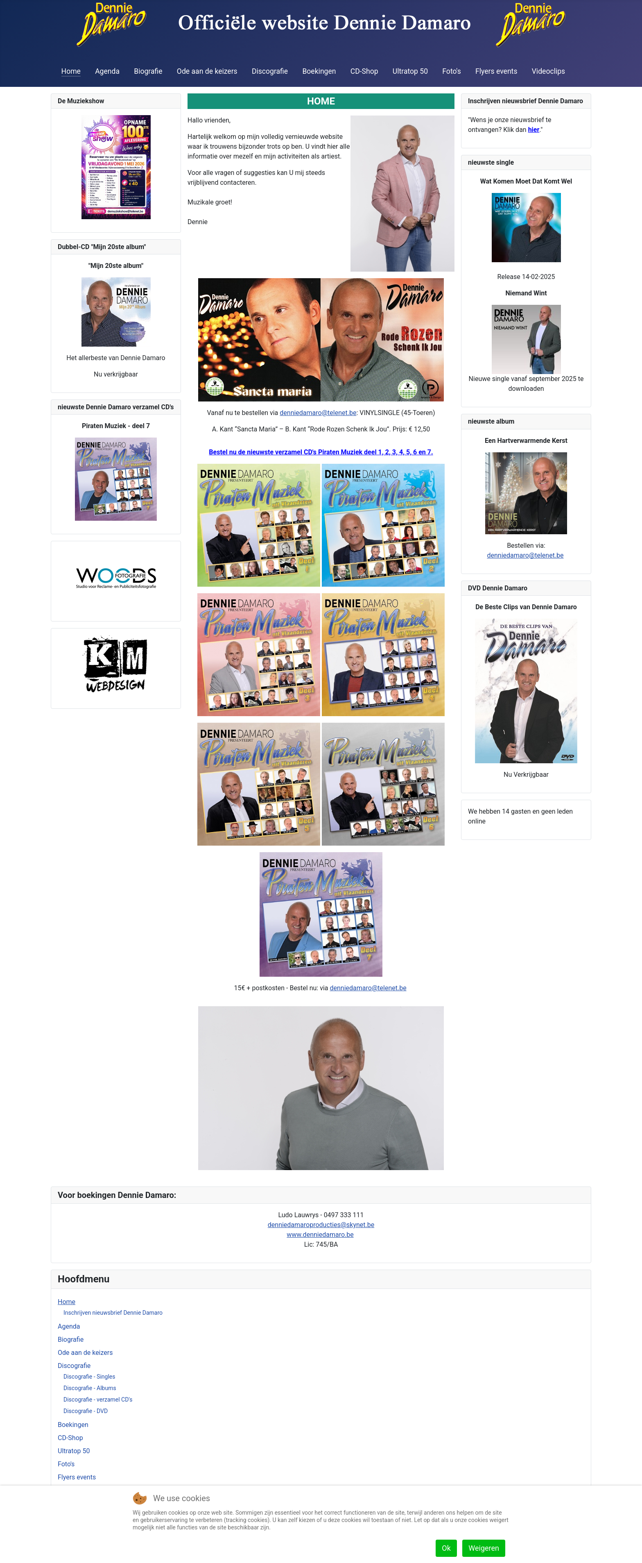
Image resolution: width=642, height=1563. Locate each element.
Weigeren (483, 1548)
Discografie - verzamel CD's (98, 1399)
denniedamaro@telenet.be (318, 413)
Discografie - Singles (89, 1376)
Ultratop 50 (410, 71)
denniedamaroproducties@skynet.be (321, 1225)
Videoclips (548, 71)
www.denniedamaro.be (320, 1235)
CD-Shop (364, 71)
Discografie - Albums (89, 1388)
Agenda (107, 71)
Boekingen (319, 71)
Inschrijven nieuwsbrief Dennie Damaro (113, 1312)
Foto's (451, 71)
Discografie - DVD (85, 1411)
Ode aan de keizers (207, 71)
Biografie (148, 71)
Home (71, 71)
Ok (446, 1548)
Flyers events (496, 71)
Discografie (270, 71)
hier (534, 130)
